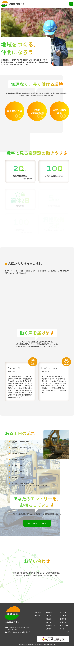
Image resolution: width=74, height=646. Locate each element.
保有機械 (48, 629)
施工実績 (63, 615)
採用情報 (63, 612)
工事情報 (63, 619)
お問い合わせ (64, 625)
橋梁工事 (48, 622)
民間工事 (48, 619)
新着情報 (63, 622)
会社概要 (38, 612)
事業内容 (49, 612)
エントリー (64, 629)
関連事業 (37, 616)
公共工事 (48, 616)
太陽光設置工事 (50, 625)
